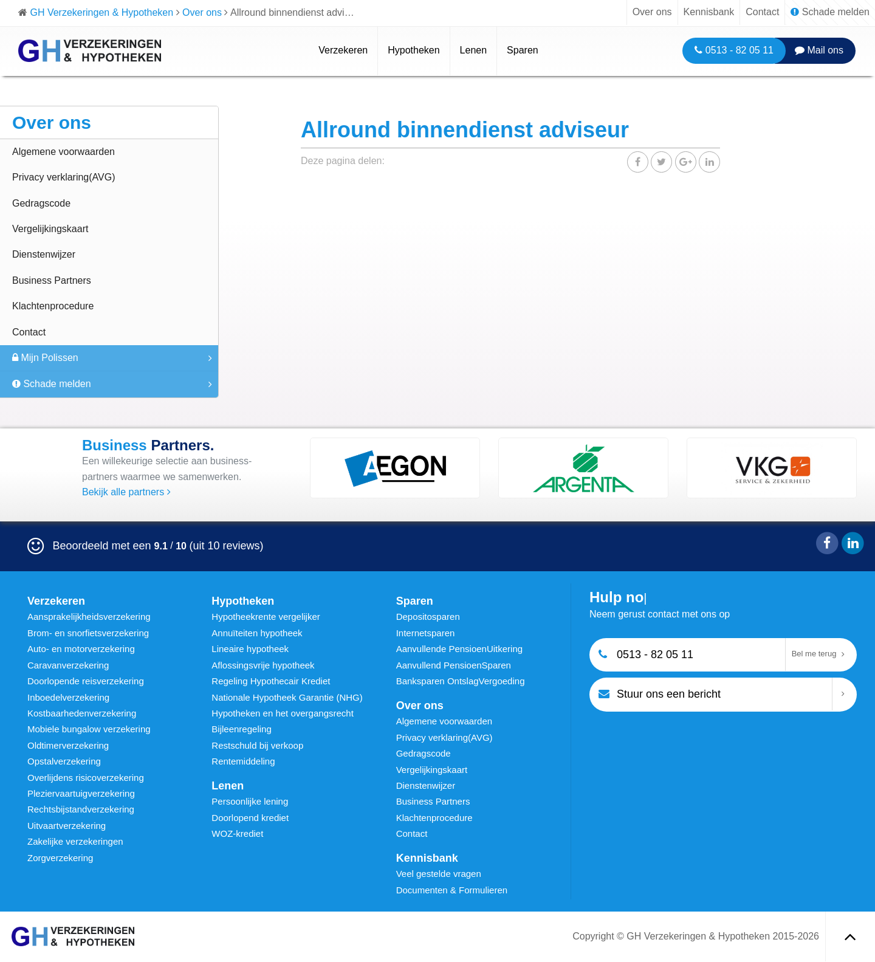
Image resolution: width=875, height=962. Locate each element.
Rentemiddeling (243, 761)
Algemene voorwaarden (63, 151)
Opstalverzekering (64, 761)
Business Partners (51, 280)
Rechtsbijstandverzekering (80, 809)
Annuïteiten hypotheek (256, 633)
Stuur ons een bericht (660, 693)
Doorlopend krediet (250, 818)
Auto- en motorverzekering (81, 649)
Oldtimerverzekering (68, 745)
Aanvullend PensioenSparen (453, 665)
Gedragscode (41, 203)
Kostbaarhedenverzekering (81, 713)
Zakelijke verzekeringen (75, 841)
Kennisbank (709, 12)
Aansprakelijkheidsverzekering (89, 616)
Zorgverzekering (60, 858)
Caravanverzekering (68, 665)
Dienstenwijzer (43, 254)
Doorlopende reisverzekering (85, 681)
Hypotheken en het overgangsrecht (282, 713)
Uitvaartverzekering (66, 825)
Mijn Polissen (45, 357)
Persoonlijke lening (249, 801)
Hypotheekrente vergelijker (265, 616)
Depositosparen (428, 616)
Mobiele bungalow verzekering (89, 729)
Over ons (652, 12)
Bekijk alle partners (126, 492)
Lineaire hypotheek (250, 649)
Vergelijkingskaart (50, 229)
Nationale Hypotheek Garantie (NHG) (286, 697)
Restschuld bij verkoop (257, 745)
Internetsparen (425, 633)
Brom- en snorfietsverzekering (88, 633)
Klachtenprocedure (53, 306)
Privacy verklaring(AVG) (63, 177)
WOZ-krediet (237, 833)
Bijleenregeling (241, 729)
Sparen (522, 50)
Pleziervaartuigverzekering (81, 793)
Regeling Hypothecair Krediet (270, 681)
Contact (762, 12)
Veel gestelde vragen (438, 873)
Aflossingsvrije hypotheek (262, 665)
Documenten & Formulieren (451, 890)
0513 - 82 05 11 (734, 50)
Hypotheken (413, 50)
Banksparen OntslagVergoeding (460, 681)
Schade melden (830, 12)
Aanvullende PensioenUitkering (459, 649)
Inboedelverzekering (68, 697)
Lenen (473, 50)
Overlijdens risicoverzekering (85, 777)
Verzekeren (343, 50)
